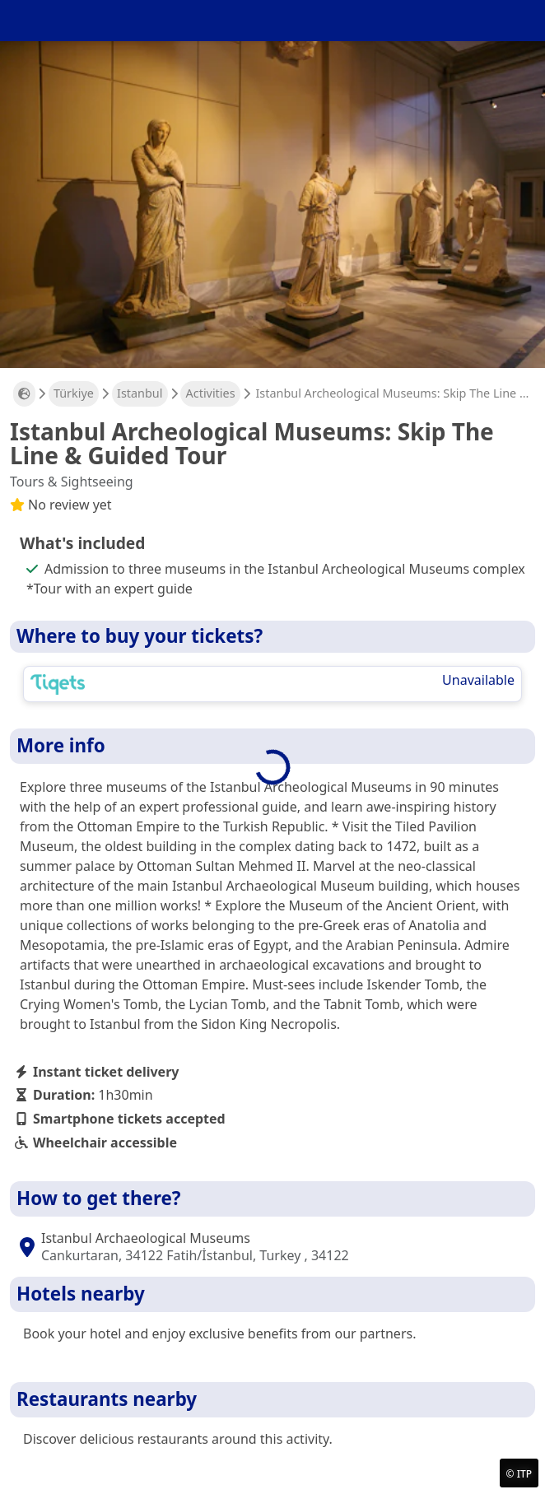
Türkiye (74, 393)
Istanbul (139, 393)
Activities (210, 393)
